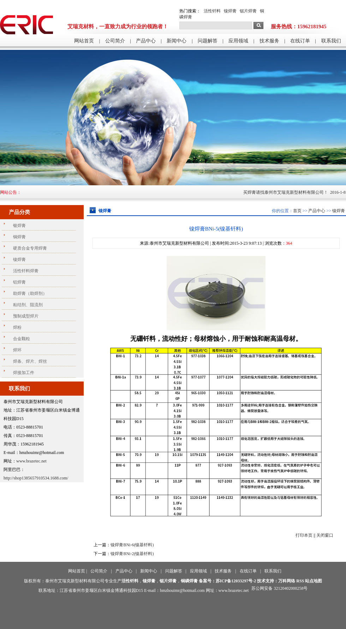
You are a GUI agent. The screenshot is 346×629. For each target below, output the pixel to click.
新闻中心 (176, 40)
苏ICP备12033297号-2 (236, 580)
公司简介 (115, 40)
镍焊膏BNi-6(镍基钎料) (132, 544)
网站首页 (84, 40)
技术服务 (269, 40)
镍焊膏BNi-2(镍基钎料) (132, 553)
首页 (297, 210)
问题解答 (207, 40)
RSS (300, 580)
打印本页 (304, 535)
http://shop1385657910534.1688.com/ (36, 478)
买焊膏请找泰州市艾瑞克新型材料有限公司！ (289, 192)
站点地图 (313, 580)
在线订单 (300, 40)
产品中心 (146, 40)
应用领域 (238, 40)
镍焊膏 (230, 10)
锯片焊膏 (248, 10)
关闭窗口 (324, 535)
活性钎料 (212, 10)
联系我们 (331, 40)
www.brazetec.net (31, 461)
